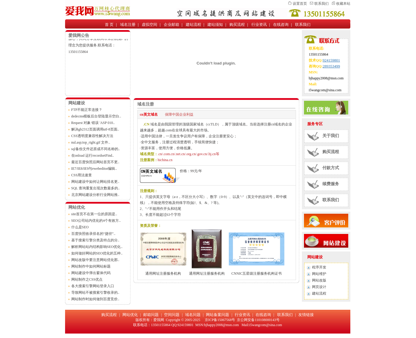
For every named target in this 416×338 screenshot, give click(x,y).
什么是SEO (80, 227)
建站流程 (193, 24)
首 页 (109, 24)
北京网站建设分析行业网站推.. (95, 195)
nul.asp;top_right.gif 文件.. (90, 142)
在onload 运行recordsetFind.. (92, 155)
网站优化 (130, 314)
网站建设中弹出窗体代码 (91, 273)
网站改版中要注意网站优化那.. (95, 260)
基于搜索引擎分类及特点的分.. (95, 240)
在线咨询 (281, 24)
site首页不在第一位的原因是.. (94, 214)
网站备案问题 (217, 314)
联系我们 (321, 3)
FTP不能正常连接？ (87, 110)
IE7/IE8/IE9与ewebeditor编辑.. (94, 168)
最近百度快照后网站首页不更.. (95, 162)
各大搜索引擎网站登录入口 (92, 286)
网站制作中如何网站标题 (91, 266)
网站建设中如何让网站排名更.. (95, 182)
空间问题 (171, 314)
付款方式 (330, 168)
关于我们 (330, 135)
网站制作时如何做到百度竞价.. (95, 299)
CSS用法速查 (81, 175)
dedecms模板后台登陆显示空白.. (96, 116)
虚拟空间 (149, 24)
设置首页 (300, 3)
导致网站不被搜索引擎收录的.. (95, 292)
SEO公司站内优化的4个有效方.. (96, 220)
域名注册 (127, 24)
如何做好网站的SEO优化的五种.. (97, 253)
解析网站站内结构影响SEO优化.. (97, 247)
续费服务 (330, 184)
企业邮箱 (171, 24)
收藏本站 (343, 3)
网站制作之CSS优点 (87, 279)
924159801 (331, 60)
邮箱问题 (151, 314)
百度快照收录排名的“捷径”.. (93, 234)
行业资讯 (259, 24)
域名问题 (193, 314)
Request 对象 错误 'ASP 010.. (93, 123)
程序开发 (319, 267)
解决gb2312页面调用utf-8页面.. (95, 129)
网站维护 (319, 274)
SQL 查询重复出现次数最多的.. (95, 188)
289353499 (331, 66)
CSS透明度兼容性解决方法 (92, 136)
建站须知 (215, 24)
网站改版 (319, 280)
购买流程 (237, 24)
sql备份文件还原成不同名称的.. (95, 149)
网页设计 (319, 287)
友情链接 (306, 314)
